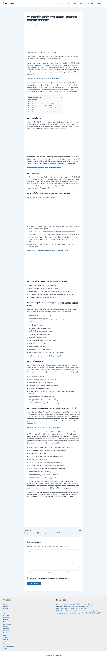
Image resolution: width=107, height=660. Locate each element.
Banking (74, 3)
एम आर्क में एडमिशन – (34, 102)
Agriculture (6, 604)
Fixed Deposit (7, 624)
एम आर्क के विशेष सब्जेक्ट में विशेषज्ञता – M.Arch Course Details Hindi (47, 108)
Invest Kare (8, 3)
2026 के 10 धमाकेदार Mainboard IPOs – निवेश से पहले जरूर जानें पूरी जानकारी (76, 604)
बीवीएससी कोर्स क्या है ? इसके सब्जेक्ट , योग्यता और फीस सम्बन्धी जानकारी (45, 356)
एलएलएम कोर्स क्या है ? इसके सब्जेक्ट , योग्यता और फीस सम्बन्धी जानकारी (45, 168)
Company (6, 613)
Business (82, 3)
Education (6, 622)
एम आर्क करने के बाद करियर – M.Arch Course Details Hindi (44, 112)
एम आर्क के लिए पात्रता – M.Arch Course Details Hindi (43, 104)
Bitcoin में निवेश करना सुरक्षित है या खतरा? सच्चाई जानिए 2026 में (72, 609)
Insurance (6, 629)
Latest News (7, 633)
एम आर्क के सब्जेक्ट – (34, 110)
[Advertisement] (53, 39)
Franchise (90, 3)
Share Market (7, 640)
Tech (4, 642)
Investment (6, 631)
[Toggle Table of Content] (63, 97)
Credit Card (6, 615)
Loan (4, 635)
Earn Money (6, 620)
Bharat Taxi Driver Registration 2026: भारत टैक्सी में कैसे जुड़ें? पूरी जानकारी (76, 606)
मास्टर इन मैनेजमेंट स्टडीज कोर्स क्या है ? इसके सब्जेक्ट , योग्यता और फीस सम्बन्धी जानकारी (49, 250)
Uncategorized (7, 644)
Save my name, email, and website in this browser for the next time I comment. (49, 578)
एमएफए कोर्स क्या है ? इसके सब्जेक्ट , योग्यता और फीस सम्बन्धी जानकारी (45, 78)
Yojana (67, 3)
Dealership (99, 3)
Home (61, 3)
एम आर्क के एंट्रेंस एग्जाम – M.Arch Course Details (42, 106)
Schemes (6, 637)
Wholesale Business (9, 646)
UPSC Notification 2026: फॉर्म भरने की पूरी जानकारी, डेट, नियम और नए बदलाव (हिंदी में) (78, 611)
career (5, 611)
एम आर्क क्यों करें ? (33, 100)
